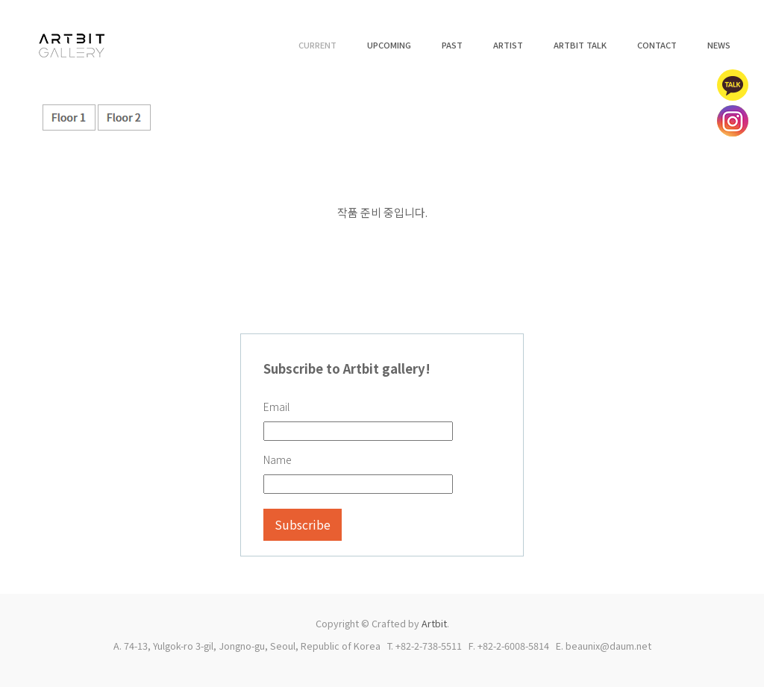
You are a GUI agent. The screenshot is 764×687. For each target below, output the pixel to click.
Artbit (434, 623)
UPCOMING (389, 45)
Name (277, 459)
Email (276, 406)
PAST (452, 45)
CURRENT (317, 45)
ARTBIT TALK (580, 45)
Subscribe (303, 524)
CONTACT (657, 45)
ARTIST (508, 45)
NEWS (718, 45)
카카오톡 (732, 85)
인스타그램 (732, 121)
